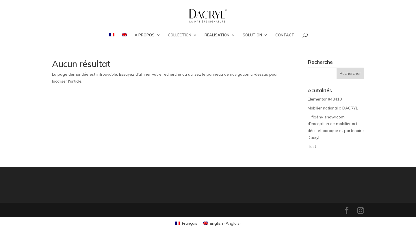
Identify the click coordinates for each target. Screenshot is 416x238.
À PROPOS (145, 35)
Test (312, 146)
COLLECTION (179, 35)
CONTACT (284, 35)
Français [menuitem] (189, 223)
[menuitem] (111, 38)
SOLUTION (252, 35)
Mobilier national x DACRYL (333, 108)
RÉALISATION (217, 35)
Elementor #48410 (325, 99)
